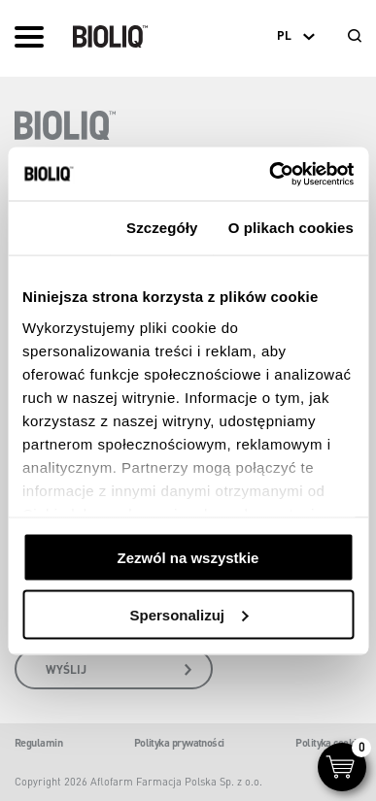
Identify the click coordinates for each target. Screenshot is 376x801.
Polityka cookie (328, 743)
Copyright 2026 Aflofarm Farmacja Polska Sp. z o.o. (138, 781)
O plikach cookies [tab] (291, 227)
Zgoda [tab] (59, 227)
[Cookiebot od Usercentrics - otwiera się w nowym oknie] (270, 173)
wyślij (118, 669)
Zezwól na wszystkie (188, 558)
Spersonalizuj (188, 614)
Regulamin (38, 743)
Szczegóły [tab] (161, 227)
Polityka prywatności (179, 743)
